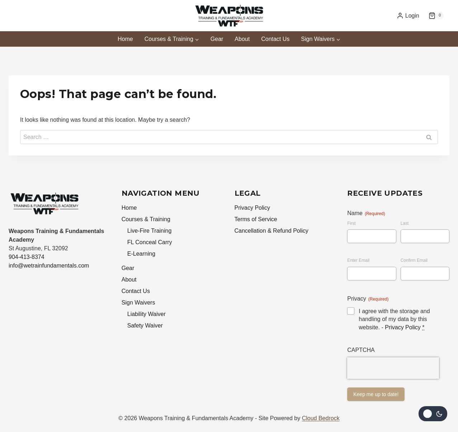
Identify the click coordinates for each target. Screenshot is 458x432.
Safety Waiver (145, 325)
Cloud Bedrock (321, 418)
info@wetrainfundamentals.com (49, 266)
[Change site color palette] (433, 413)
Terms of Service (256, 219)
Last (405, 223)
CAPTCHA (360, 350)
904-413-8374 (26, 257)
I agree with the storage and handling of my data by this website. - (394, 319)
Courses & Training (146, 219)
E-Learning (141, 254)
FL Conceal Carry (149, 242)
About (242, 39)
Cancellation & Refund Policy (271, 231)
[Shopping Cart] (436, 15)
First (351, 223)
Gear (217, 39)
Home (125, 39)
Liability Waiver (146, 314)
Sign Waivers (138, 302)
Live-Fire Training (149, 231)
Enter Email (358, 260)
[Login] (408, 15)
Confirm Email (414, 260)
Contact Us (275, 39)
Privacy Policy (252, 208)
